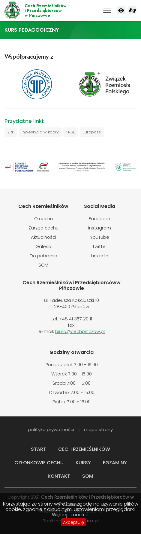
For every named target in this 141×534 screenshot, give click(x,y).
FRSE (70, 132)
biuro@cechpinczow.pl (80, 331)
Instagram (99, 228)
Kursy (83, 462)
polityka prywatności (51, 429)
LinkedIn (99, 255)
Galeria (43, 246)
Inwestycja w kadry (40, 132)
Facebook (100, 218)
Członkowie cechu (39, 462)
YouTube (99, 237)
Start (38, 449)
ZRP (11, 132)
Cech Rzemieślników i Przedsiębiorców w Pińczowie (12, 10)
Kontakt (59, 476)
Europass (91, 132)
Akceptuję (73, 522)
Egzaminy (115, 462)
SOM (43, 265)
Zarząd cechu (43, 228)
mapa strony (98, 429)
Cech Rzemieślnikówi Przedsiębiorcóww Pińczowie (46, 10)
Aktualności (43, 237)
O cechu (43, 218)
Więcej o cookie (70, 515)
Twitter (99, 246)
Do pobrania (43, 255)
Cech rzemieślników (84, 449)
